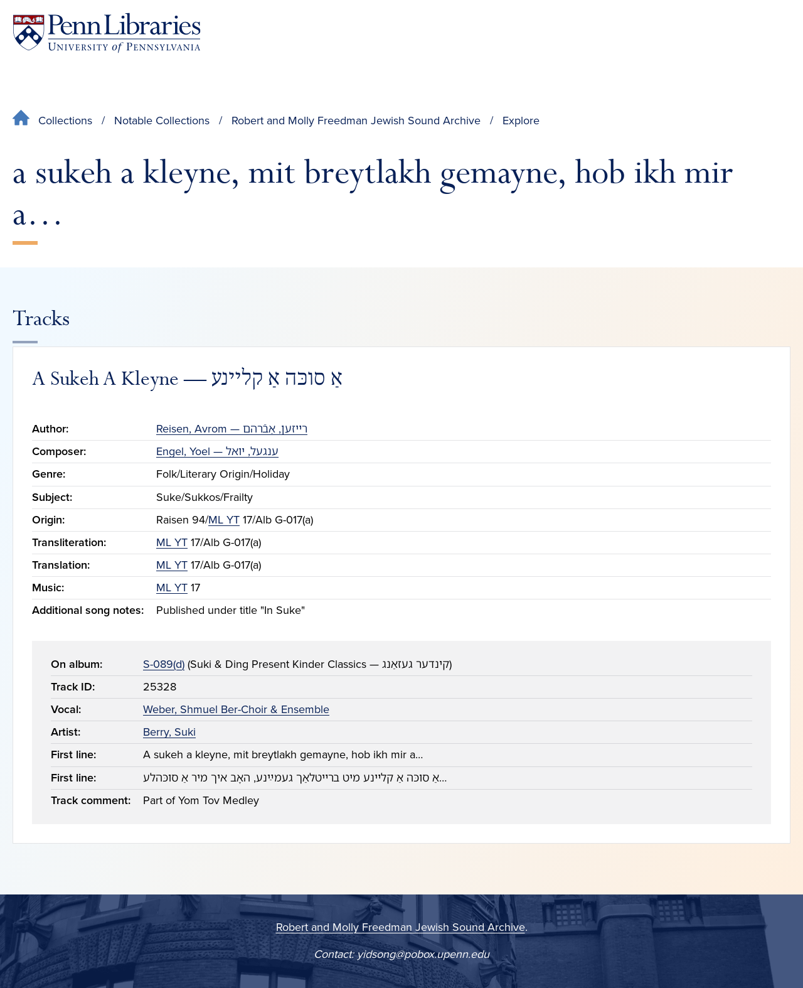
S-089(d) (163, 664)
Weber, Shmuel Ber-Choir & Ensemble (236, 709)
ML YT (224, 520)
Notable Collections (162, 120)
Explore (521, 120)
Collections (65, 120)
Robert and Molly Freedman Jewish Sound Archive (356, 120)
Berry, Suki (169, 732)
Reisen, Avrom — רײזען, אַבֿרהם (231, 429)
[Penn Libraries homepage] (107, 33)
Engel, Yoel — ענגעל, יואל (217, 451)
